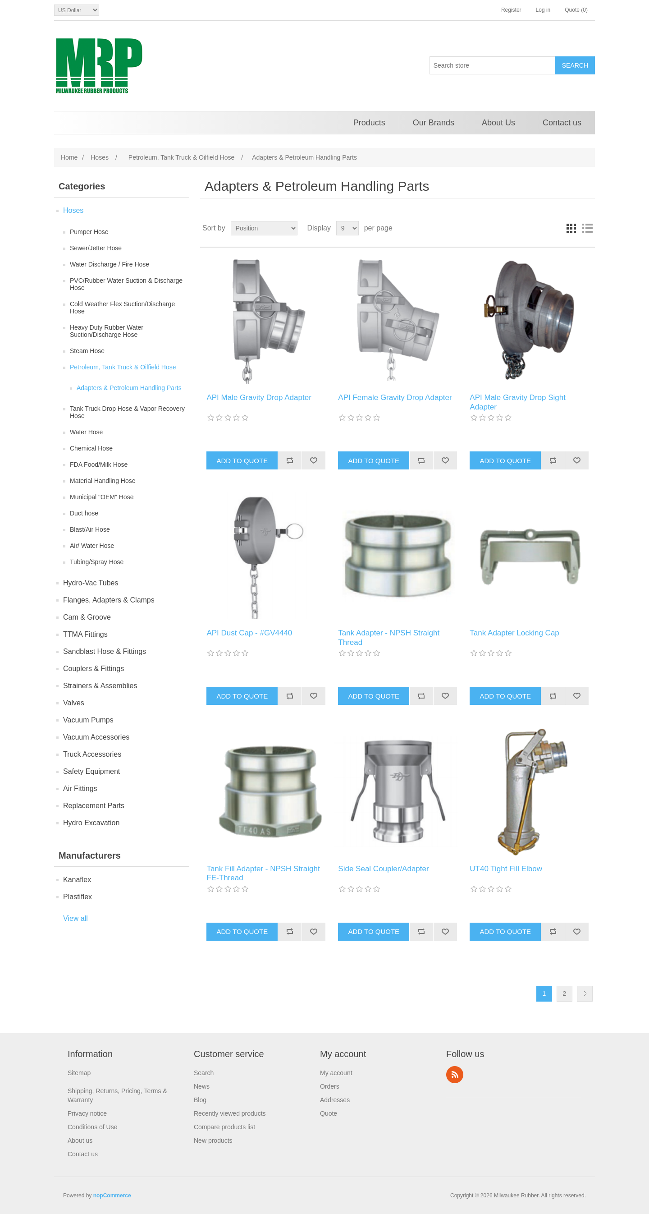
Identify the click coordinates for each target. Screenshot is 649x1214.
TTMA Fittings (85, 634)
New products (213, 1140)
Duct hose (84, 513)
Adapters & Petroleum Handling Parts (129, 387)
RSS (454, 1074)
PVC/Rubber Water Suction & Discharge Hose (126, 284)
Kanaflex (77, 879)
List (587, 228)
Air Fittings (80, 788)
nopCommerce (112, 1195)
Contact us (562, 122)
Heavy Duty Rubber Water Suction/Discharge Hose (106, 331)
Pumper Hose (89, 231)
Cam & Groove (87, 617)
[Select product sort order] (264, 228)
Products (369, 122)
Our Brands (433, 122)
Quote (328, 1113)
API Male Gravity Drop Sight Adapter (518, 402)
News (202, 1086)
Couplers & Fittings (93, 668)
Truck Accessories (92, 754)
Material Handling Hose (103, 480)
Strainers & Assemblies (100, 686)
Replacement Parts (93, 805)
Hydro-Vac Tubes (90, 583)
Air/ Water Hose (92, 545)
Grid (571, 228)
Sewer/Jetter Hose (96, 248)
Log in (543, 10)
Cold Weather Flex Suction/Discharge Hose (122, 307)
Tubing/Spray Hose (96, 562)
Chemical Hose (91, 448)
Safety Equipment (91, 771)
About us (80, 1140)
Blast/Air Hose (90, 529)
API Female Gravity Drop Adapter (395, 397)
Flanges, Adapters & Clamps (109, 600)
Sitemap (79, 1072)
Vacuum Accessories (96, 737)
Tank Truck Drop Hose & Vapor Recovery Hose (127, 412)
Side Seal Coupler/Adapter (383, 869)
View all (75, 918)
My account (336, 1072)
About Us (498, 122)
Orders (329, 1086)
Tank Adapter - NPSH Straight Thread (388, 637)
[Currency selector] (76, 10)
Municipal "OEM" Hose (101, 497)
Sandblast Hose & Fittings (104, 651)
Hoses (73, 210)
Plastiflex (77, 897)
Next (585, 994)
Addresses (335, 1100)
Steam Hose (87, 350)
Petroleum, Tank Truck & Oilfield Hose (123, 367)
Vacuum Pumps (88, 720)
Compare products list (224, 1127)
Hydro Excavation (91, 823)
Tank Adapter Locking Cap (514, 633)
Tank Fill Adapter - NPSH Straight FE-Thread (263, 873)
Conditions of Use (93, 1127)
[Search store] (493, 65)
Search (204, 1072)
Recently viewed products (230, 1113)
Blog (200, 1100)
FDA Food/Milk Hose (99, 464)
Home (69, 157)
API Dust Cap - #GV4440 (249, 633)
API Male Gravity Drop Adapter (258, 397)
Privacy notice (87, 1113)
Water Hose (86, 432)
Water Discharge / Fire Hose (109, 264)
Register (511, 10)
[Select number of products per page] (347, 228)
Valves (73, 703)
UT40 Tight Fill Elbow (506, 869)
